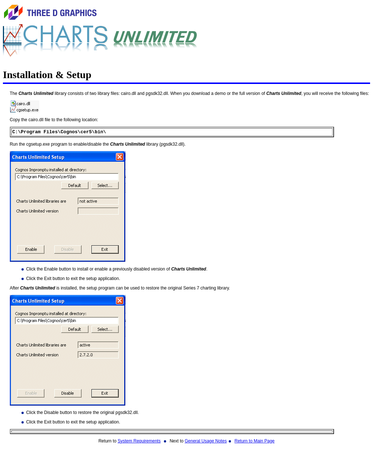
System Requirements (139, 442)
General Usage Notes (206, 442)
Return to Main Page (255, 442)
